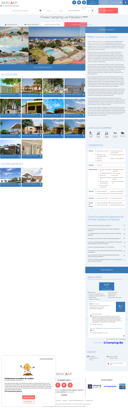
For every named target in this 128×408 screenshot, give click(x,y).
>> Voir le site (75, 24)
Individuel (112, 294)
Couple (92, 297)
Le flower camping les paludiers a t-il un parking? (107, 247)
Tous (92, 292)
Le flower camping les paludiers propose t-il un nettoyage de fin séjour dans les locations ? (107, 260)
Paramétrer (28, 402)
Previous (87, 319)
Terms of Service (79, 406)
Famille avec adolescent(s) (97, 295)
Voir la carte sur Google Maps (115, 363)
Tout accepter (29, 397)
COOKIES (64, 400)
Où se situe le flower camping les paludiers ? (107, 225)
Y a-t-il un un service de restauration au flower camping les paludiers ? (107, 229)
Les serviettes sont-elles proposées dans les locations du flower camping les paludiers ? (107, 255)
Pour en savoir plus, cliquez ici (13, 391)
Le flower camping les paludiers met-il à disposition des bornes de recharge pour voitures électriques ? (107, 242)
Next (126, 319)
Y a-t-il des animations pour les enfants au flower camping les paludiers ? (107, 234)
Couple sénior (94, 299)
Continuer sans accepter (46, 358)
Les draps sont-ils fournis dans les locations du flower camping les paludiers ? (107, 251)
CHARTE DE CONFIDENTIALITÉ (76, 400)
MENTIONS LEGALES (55, 400)
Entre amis (113, 292)
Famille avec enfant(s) (96, 294)
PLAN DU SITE (89, 400)
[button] (107, 151)
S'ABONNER (64, 395)
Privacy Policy (69, 406)
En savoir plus (118, 279)
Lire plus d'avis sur (109, 342)
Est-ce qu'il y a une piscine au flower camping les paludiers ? (107, 238)
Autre (112, 295)
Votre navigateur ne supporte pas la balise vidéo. (28, 367)
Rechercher (108, 11)
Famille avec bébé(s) (115, 297)
